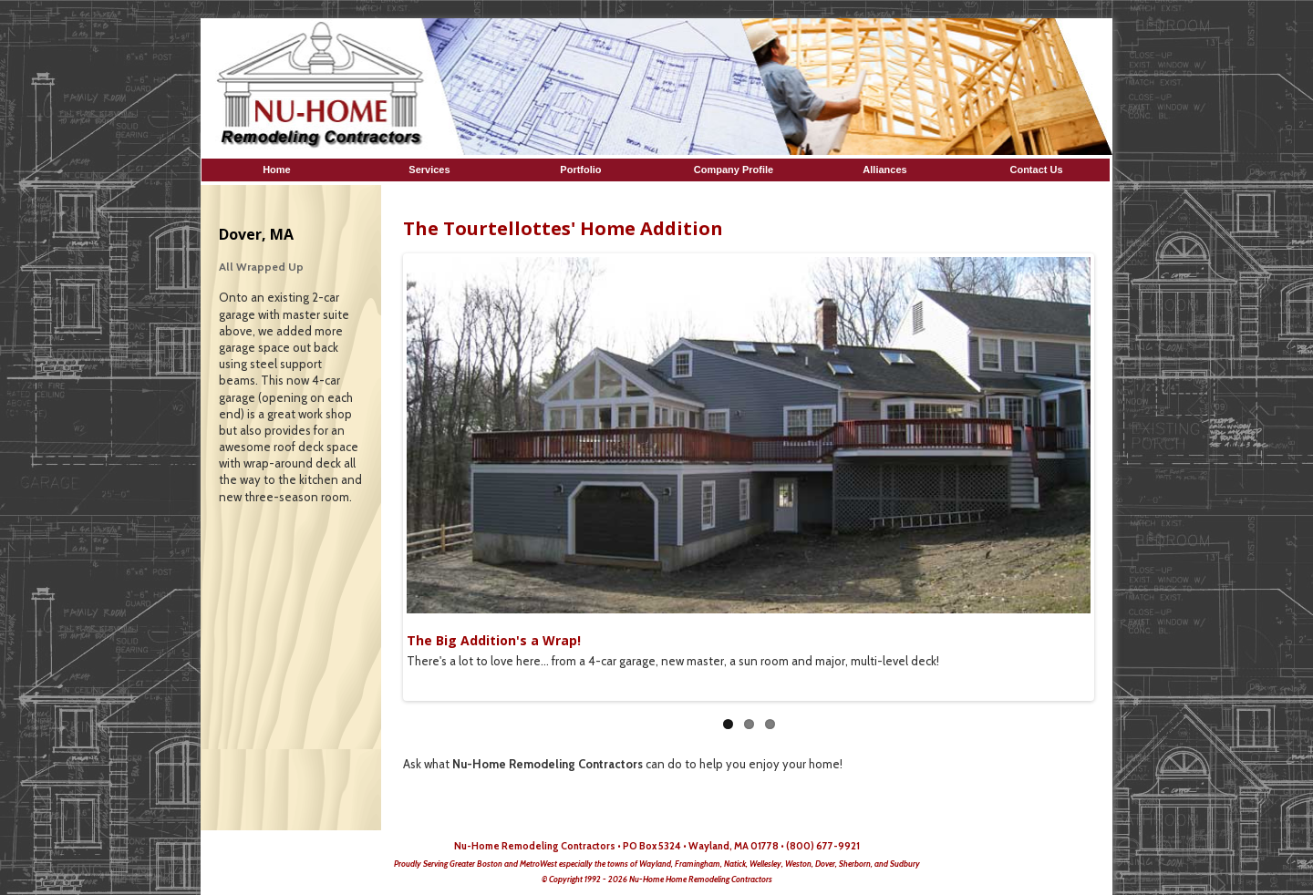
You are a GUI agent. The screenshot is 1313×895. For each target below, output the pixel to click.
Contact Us (1035, 169)
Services (430, 169)
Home (279, 169)
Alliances (884, 169)
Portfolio (582, 169)
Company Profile (733, 169)
